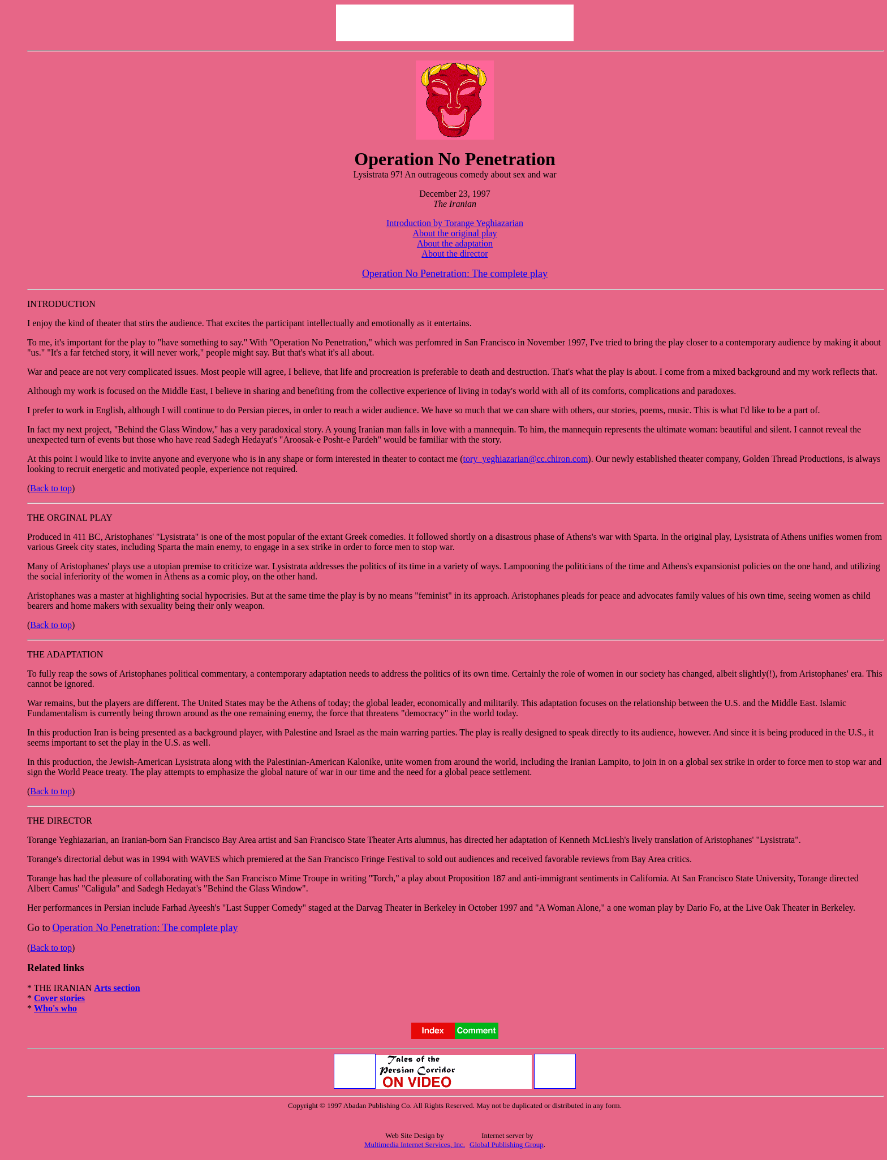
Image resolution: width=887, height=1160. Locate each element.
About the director (454, 253)
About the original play (455, 233)
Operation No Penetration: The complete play (455, 273)
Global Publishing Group (507, 1144)
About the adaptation (455, 243)
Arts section (117, 988)
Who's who (55, 1008)
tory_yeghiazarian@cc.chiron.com (525, 459)
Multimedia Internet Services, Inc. (414, 1144)
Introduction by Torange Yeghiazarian (454, 223)
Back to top (51, 488)
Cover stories (59, 998)
